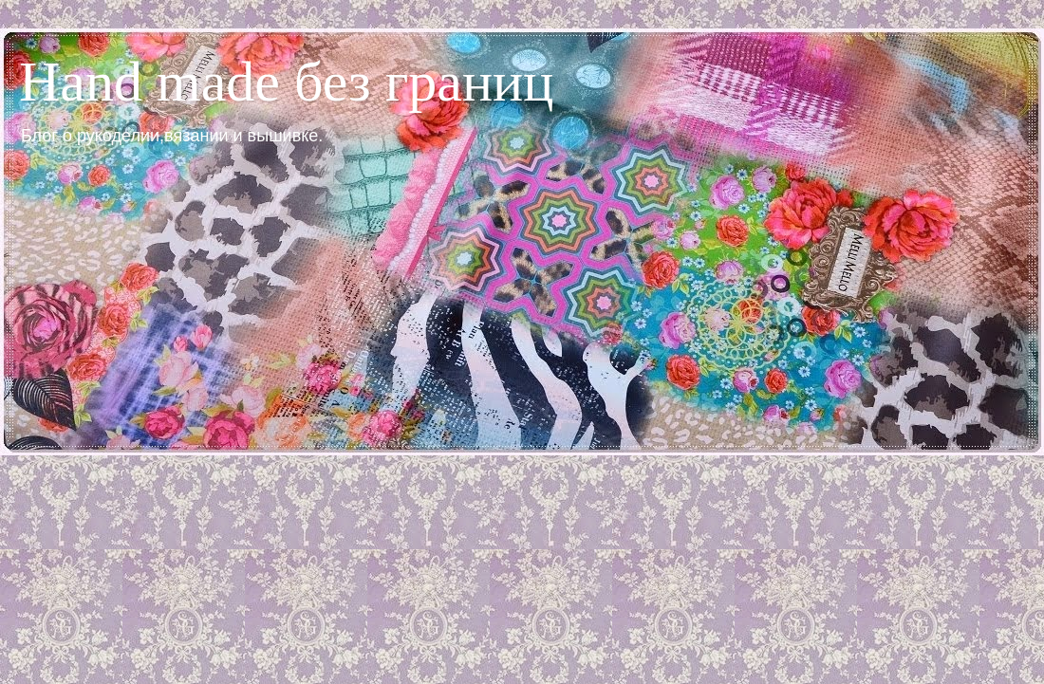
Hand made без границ (286, 81)
